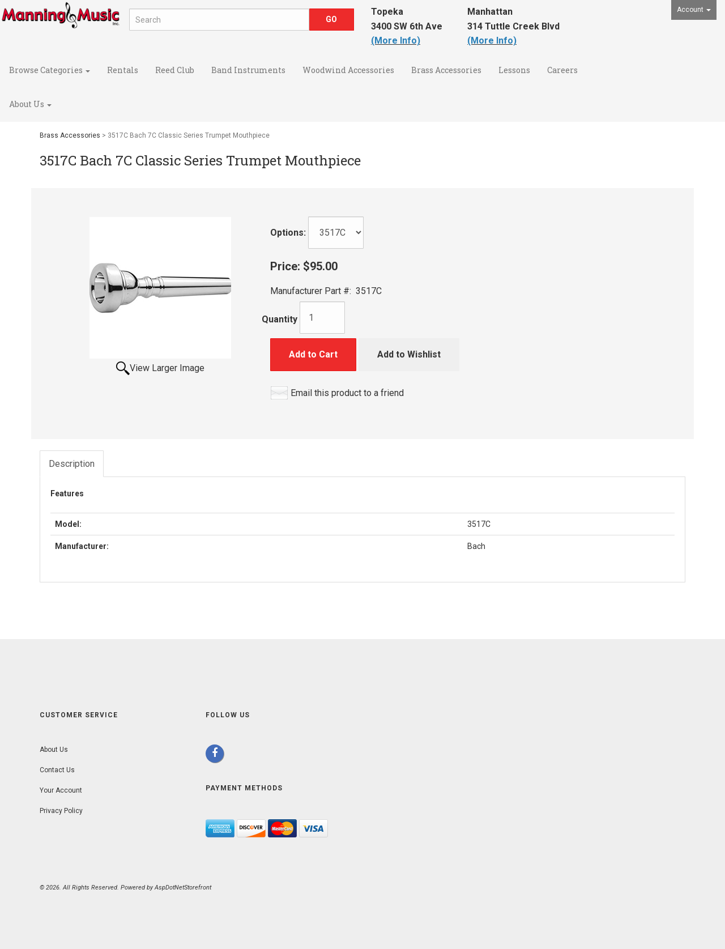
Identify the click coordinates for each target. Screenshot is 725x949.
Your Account (61, 790)
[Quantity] (322, 317)
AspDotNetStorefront (183, 887)
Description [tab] (72, 463)
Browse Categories (49, 70)
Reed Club (174, 70)
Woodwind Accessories (348, 70)
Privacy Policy (61, 811)
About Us (30, 104)
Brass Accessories (446, 70)
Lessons (514, 70)
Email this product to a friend (347, 393)
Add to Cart (313, 354)
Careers (562, 70)
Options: (288, 232)
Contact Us (57, 770)
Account (694, 10)
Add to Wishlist (409, 354)
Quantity (279, 319)
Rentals (122, 70)
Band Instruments (248, 70)
